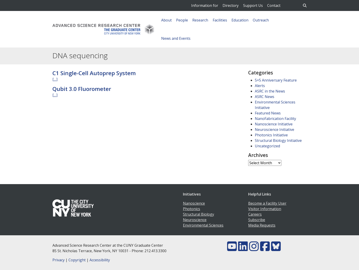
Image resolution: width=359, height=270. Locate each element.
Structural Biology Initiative (278, 140)
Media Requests (261, 225)
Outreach (261, 20)
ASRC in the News (270, 91)
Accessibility (100, 259)
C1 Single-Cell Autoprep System (94, 73)
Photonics (191, 208)
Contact (273, 5)
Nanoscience (194, 203)
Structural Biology (198, 214)
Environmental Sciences (203, 225)
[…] (54, 79)
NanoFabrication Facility (275, 118)
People (182, 20)
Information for (204, 5)
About (166, 20)
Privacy (58, 259)
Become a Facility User (267, 203)
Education (239, 20)
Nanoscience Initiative (274, 124)
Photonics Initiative (271, 135)
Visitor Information (264, 208)
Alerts (260, 85)
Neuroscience (195, 219)
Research (200, 20)
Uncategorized (267, 145)
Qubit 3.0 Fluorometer (81, 89)
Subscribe (256, 219)
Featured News (268, 113)
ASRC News (264, 96)
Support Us (253, 5)
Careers (255, 214)
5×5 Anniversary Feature (276, 80)
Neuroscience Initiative (274, 129)
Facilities (220, 20)
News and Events (175, 38)
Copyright (77, 259)
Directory (231, 5)
